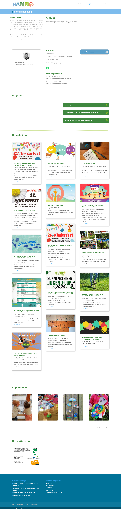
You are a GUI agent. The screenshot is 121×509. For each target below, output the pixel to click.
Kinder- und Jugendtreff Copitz (61, 251)
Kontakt (27, 502)
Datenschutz (34, 502)
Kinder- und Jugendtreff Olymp (56, 253)
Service (98, 4)
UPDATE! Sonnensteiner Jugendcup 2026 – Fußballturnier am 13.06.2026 (60, 291)
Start (75, 4)
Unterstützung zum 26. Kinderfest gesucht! (24, 490)
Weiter (106, 425)
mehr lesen (17, 179)
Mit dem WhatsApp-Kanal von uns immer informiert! (26, 352)
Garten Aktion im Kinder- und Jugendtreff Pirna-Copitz (92, 292)
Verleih (105, 4)
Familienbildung (66, 247)
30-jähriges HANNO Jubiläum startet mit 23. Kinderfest (24, 162)
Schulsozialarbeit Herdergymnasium (28, 217)
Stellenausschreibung (55, 203)
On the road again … (89, 161)
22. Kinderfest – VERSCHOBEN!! (25, 208)
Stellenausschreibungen (56, 161)
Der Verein (81, 4)
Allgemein (24, 165)
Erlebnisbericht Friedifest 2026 (93, 250)
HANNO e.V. (31, 165)
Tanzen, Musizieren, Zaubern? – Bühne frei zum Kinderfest (93, 204)
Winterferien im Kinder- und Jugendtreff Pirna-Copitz (92, 336)
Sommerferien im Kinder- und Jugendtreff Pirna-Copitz (24, 254)
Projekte (90, 4)
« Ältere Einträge (17, 372)
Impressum (20, 502)
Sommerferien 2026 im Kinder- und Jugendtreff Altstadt (26, 309)
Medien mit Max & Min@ (56, 333)
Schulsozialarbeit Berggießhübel (57, 338)
